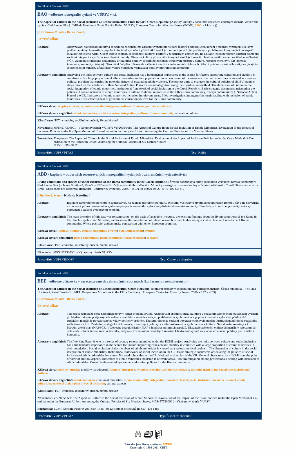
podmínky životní (105, 230)
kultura (125, 106)
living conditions (111, 237)
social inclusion (200, 380)
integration (128, 113)
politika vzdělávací (158, 106)
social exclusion (109, 113)
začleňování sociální (175, 369)
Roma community (161, 113)
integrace (112, 106)
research (152, 237)
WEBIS (168, 444)
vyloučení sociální (93, 106)
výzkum (150, 230)
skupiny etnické (68, 106)
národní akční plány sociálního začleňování (220, 369)
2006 (198, 25)
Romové (138, 106)
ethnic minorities (85, 113)
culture (143, 113)
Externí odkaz (47, 39)
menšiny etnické (68, 369)
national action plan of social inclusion (79, 383)
